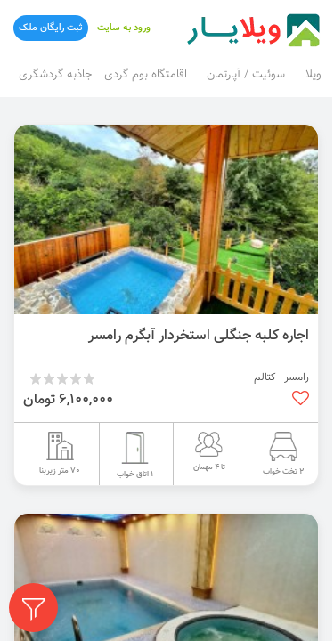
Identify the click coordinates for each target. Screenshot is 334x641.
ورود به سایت (124, 28)
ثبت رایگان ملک (51, 28)
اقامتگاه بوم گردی (145, 75)
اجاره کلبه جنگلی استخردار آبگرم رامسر (198, 335)
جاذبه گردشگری (55, 75)
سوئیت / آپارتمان (246, 75)
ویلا (313, 75)
